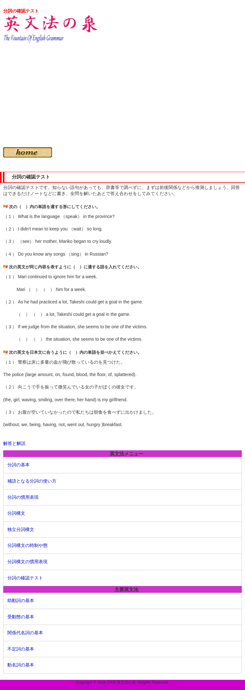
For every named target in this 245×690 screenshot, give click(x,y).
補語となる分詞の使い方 (31, 480)
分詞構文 (16, 513)
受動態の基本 (20, 616)
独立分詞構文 (20, 529)
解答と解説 (14, 443)
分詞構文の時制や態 (27, 545)
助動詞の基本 (20, 600)
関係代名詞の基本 (25, 632)
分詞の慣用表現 (23, 497)
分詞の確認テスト (25, 577)
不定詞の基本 (20, 648)
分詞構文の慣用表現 (27, 561)
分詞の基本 (18, 464)
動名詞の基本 (20, 664)
